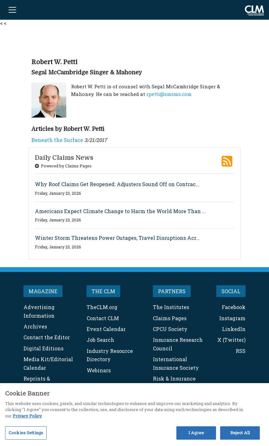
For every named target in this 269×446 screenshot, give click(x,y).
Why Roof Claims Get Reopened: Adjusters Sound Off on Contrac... (117, 184)
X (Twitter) (231, 339)
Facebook (234, 307)
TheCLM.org (102, 307)
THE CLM (103, 291)
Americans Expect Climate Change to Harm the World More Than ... (120, 211)
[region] (134, 414)
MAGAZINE (43, 291)
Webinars (99, 370)
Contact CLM (103, 318)
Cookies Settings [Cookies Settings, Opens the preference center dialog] (26, 433)
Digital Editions (43, 348)
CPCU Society (170, 329)
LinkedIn (234, 329)
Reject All (240, 433)
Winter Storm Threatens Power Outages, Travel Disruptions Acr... (117, 237)
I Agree (196, 433)
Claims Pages (170, 318)
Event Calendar (106, 329)
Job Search (100, 339)
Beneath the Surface (57, 140)
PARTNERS (172, 291)
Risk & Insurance (174, 378)
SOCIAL (230, 291)
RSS (241, 351)
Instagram (232, 318)
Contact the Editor (46, 337)
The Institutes (171, 307)
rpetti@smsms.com (169, 94)
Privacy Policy (27, 416)
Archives (35, 326)
